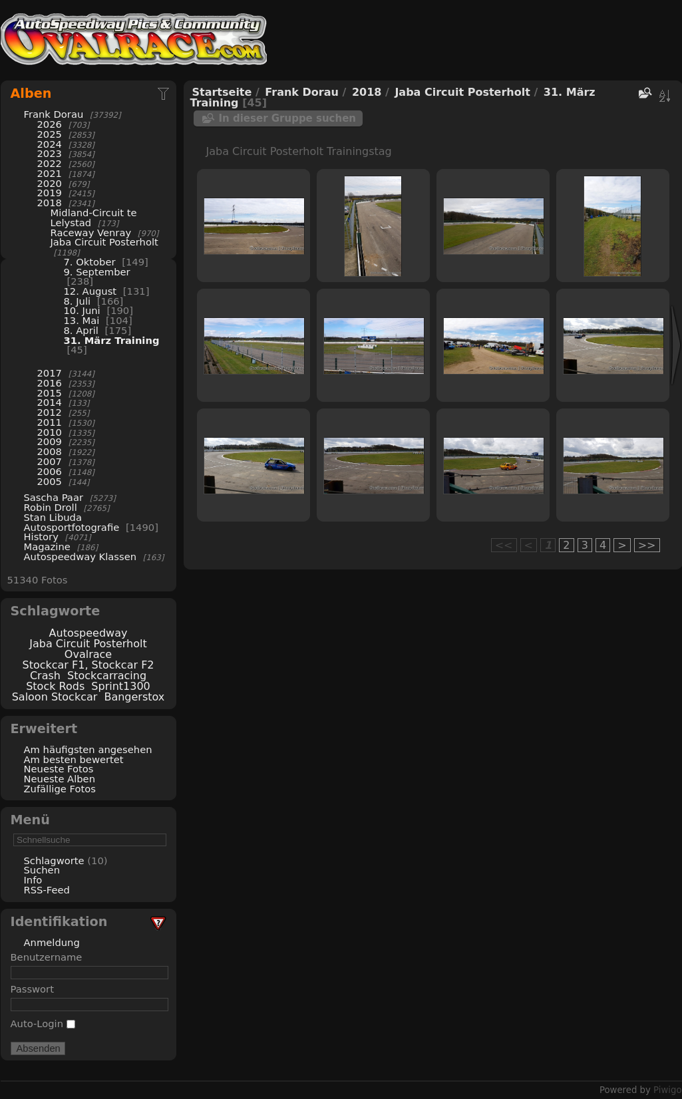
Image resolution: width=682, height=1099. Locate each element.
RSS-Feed (47, 889)
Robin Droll (50, 507)
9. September (97, 271)
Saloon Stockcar (55, 697)
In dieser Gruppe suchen (288, 118)
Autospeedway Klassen (80, 556)
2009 (49, 441)
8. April (81, 330)
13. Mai (82, 320)
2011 (49, 422)
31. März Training (112, 340)
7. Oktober (90, 261)
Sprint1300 (120, 686)
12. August (90, 291)
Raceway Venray (91, 232)
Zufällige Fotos (60, 788)
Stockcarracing (106, 675)
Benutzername (47, 957)
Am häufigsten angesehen (88, 749)
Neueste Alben (60, 778)
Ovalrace (88, 654)
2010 (49, 432)
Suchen (42, 869)
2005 (49, 481)
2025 (49, 134)
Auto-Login (43, 1023)
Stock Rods (55, 686)
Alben (31, 93)
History (41, 536)
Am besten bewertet (74, 759)
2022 (49, 163)
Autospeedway (88, 633)
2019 (49, 192)
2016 (49, 383)
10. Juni (82, 310)
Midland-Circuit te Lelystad (94, 217)
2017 (49, 373)
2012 (49, 412)
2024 (49, 144)
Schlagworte (54, 860)
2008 (49, 451)
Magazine (47, 546)
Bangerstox (134, 697)
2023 (49, 153)
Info (33, 879)
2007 (49, 461)
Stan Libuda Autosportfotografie (73, 522)
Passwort (32, 989)
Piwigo (667, 1090)
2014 (49, 402)
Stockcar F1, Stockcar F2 (88, 665)
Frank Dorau (54, 114)
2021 (49, 173)
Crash (45, 675)
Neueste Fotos (59, 768)
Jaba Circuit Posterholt (104, 241)
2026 (49, 124)
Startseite (222, 92)
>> (647, 545)
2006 (49, 471)
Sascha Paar (53, 497)
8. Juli (77, 301)
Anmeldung (52, 942)
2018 (49, 202)
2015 (49, 392)
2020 (49, 183)
